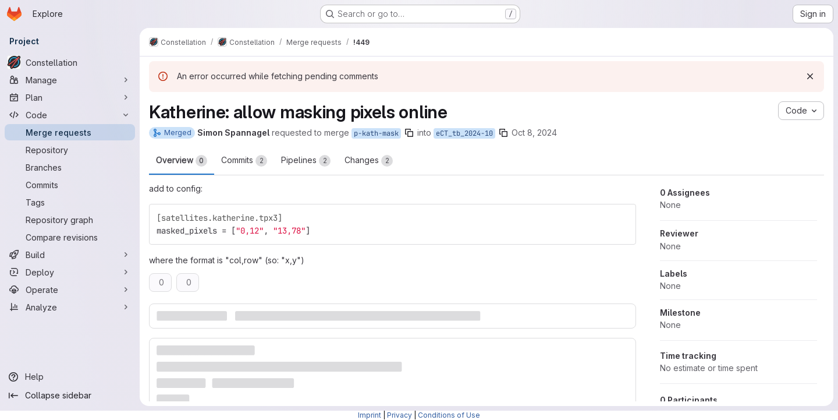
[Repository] (70, 150)
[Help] (70, 377)
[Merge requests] (70, 132)
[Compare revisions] (70, 237)
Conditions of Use (449, 415)
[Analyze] (70, 307)
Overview (181, 161)
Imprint (369, 415)
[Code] (70, 115)
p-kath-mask (376, 133)
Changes (369, 161)
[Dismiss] (810, 76)
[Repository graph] (70, 219)
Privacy (399, 415)
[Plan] (70, 97)
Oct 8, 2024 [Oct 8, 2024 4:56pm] (534, 132)
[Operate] (70, 289)
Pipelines (306, 161)
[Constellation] (70, 62)
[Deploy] (70, 272)
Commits (244, 161)
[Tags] (70, 202)
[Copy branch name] (409, 133)
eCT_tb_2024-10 (464, 133)
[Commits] (70, 185)
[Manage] (70, 80)
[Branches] (70, 167)
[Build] (70, 254)
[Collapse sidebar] (70, 395)
